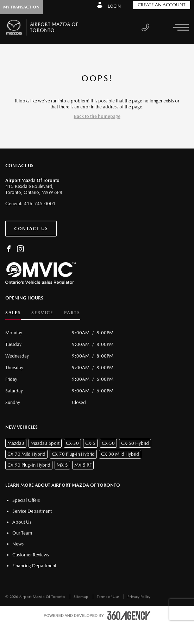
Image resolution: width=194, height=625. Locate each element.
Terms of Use (108, 596)
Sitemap (81, 596)
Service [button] (42, 312)
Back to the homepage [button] (97, 116)
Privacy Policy (138, 596)
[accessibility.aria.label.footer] (128, 615)
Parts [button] (72, 312)
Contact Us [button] (31, 228)
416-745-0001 (40, 203)
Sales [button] (13, 312)
